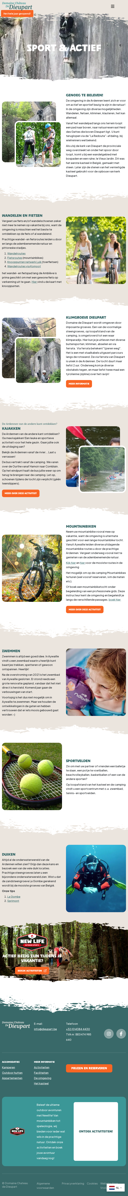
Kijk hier (71, 562)
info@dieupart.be (45, 1029)
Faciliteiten (41, 1072)
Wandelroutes (16, 253)
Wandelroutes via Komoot (24, 266)
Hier (34, 281)
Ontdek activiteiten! (96, 1131)
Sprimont (13, 901)
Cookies (92, 1183)
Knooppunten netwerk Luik (24, 262)
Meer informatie (79, 383)
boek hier (115, 599)
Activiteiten (41, 1067)
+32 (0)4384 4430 (78, 1029)
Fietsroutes (14, 257)
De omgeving (42, 1078)
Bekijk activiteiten (32, 970)
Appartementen (12, 1078)
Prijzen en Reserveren (89, 1068)
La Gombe (13, 896)
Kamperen (8, 1067)
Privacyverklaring (73, 1183)
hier (82, 562)
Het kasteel (41, 1083)
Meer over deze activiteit (21, 493)
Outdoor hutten (12, 1072)
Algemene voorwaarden (45, 1185)
